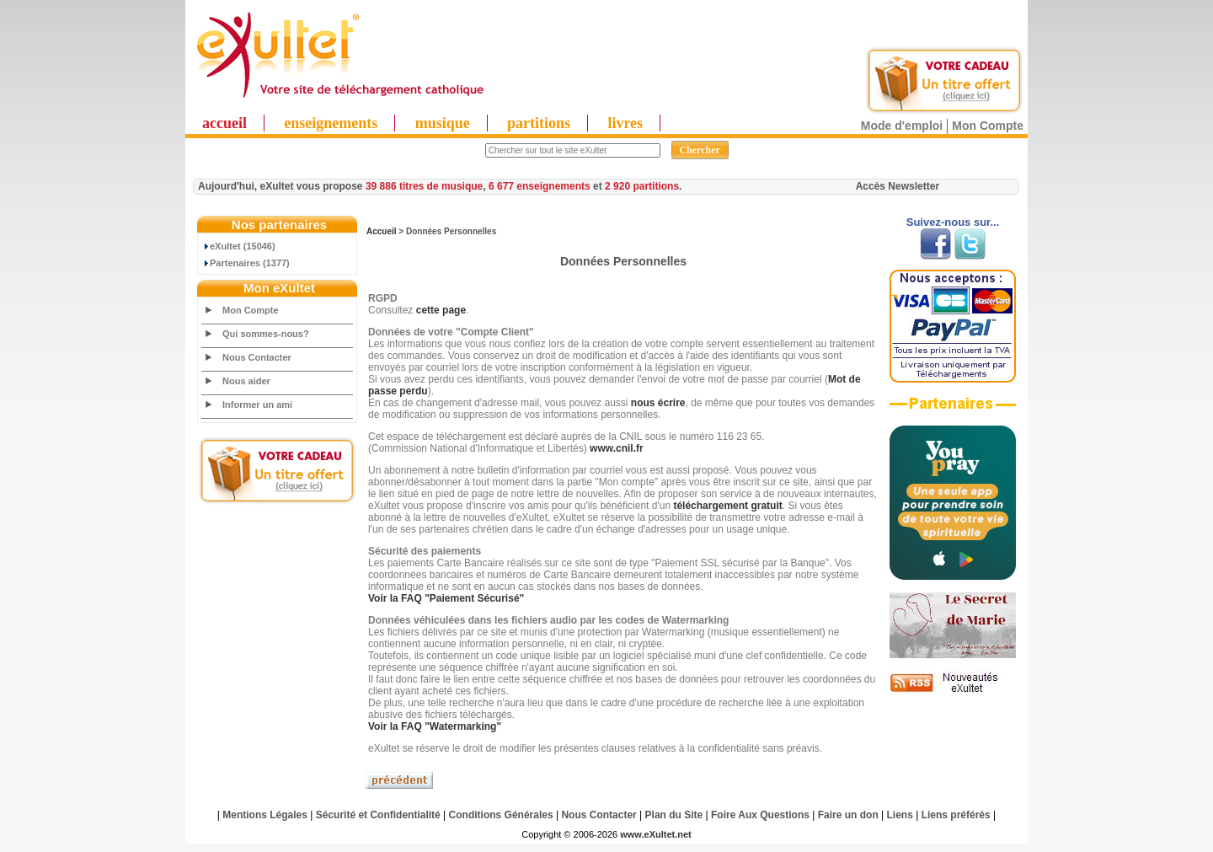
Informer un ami (257, 404)
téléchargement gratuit (727, 506)
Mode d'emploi (902, 125)
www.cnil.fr (617, 448)
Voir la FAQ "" (446, 598)
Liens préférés (956, 815)
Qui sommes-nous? (265, 334)
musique (442, 123)
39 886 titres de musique (424, 186)
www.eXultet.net (656, 834)
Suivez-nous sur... (953, 222)
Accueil (381, 231)
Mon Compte (987, 125)
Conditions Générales (501, 815)
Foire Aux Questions (760, 815)
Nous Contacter (256, 357)
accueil (224, 123)
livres (625, 123)
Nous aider (246, 381)
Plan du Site (674, 815)
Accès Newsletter (897, 186)
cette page (441, 310)
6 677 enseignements (539, 186)
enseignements (330, 123)
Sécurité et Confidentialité (378, 815)
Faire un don (848, 815)
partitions (538, 123)
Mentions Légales (264, 815)
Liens (900, 815)
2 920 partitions (642, 186)
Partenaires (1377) (246, 263)
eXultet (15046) (238, 246)
